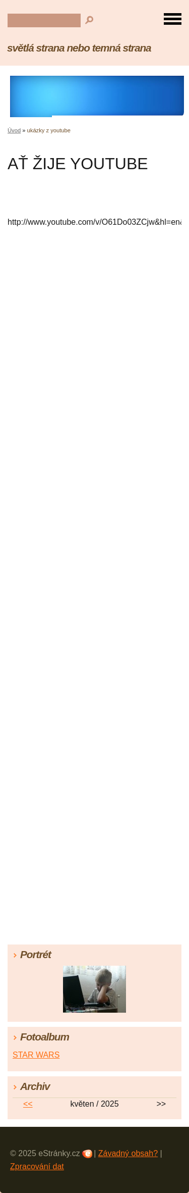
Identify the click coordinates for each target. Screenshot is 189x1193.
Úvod (14, 130)
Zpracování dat (37, 1166)
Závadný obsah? (128, 1153)
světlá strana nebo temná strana (79, 48)
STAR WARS (36, 1055)
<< (28, 1104)
